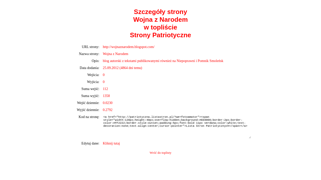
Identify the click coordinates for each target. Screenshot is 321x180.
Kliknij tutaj (111, 143)
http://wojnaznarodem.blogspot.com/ (128, 47)
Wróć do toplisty (161, 152)
